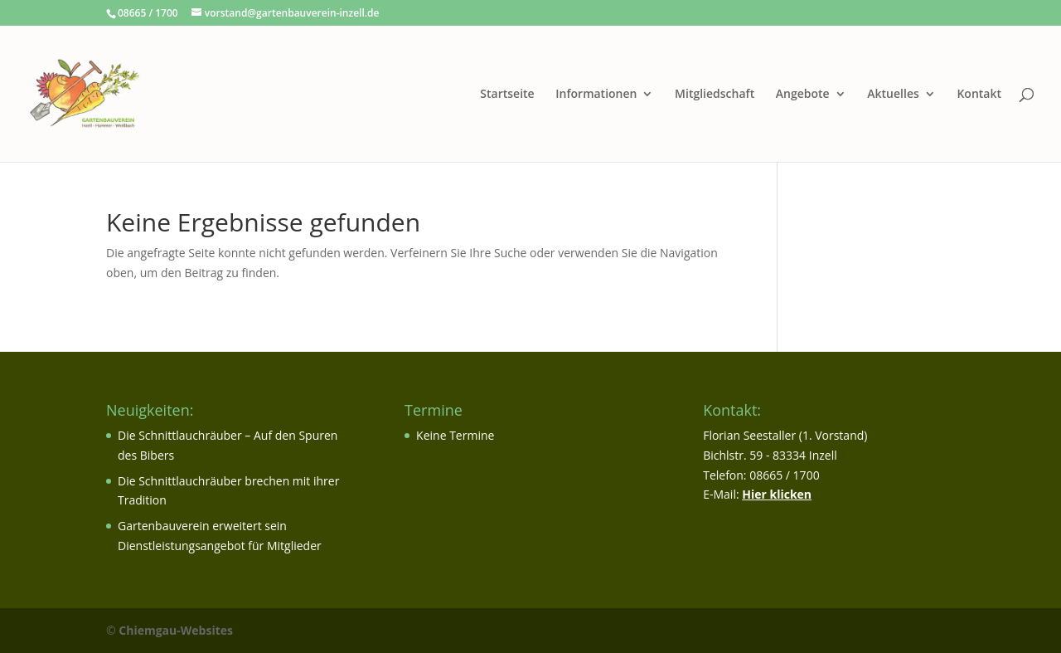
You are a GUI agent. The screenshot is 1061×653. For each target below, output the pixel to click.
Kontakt (979, 94)
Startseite (507, 94)
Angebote (803, 94)
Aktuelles (892, 94)
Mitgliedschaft (714, 94)
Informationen (596, 94)
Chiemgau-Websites (176, 630)
